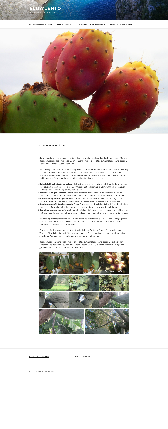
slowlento (45, 8)
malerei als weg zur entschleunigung (90, 24)
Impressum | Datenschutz (39, 357)
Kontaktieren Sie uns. (74, 247)
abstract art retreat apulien (121, 24)
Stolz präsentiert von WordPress (41, 371)
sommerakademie (64, 24)
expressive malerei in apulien (40, 24)
